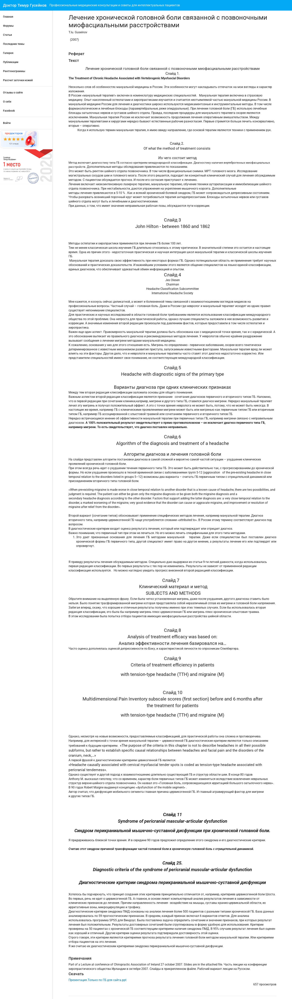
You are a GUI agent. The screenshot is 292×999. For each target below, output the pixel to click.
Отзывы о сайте (13, 92)
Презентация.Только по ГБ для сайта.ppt (97, 980)
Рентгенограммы (14, 71)
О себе (7, 101)
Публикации (10, 62)
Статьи (7, 34)
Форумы (8, 25)
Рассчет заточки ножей (18, 80)
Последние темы (13, 43)
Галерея (8, 52)
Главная (8, 16)
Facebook (9, 110)
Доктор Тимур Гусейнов (24, 5)
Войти (7, 122)
